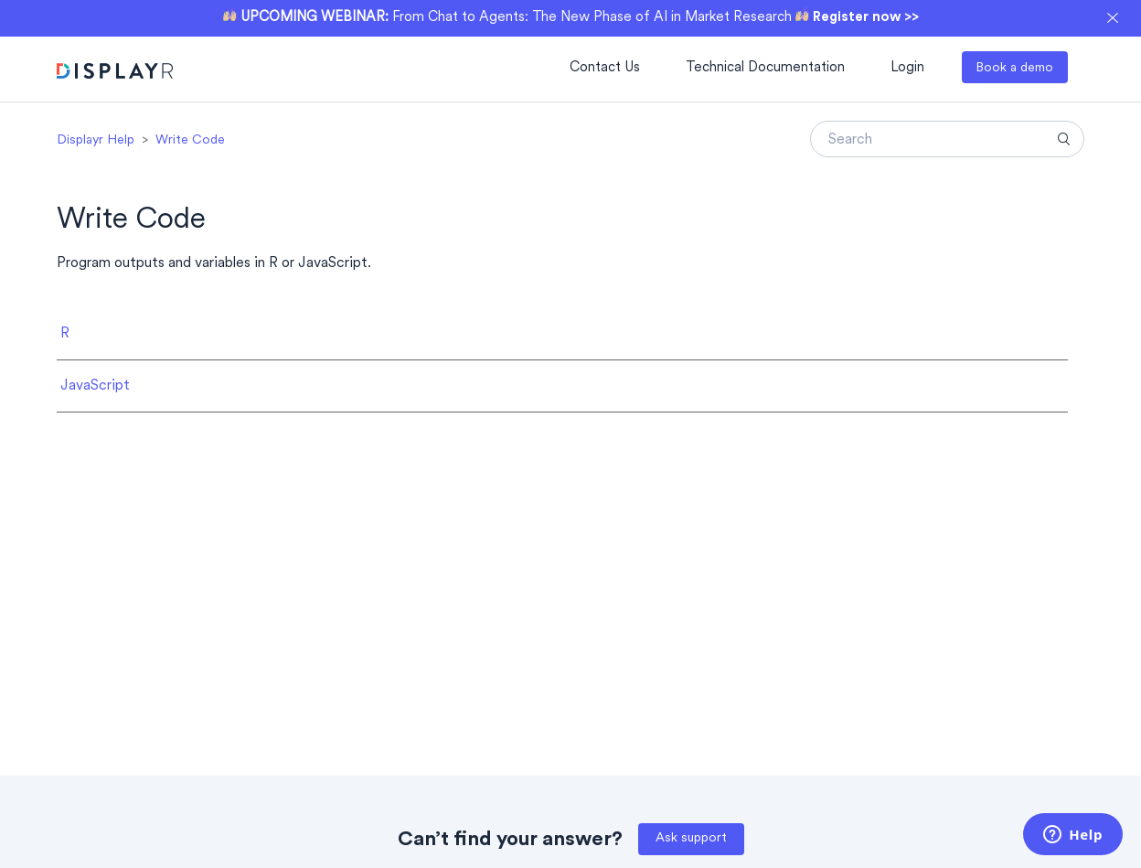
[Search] (947, 139)
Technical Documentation (765, 68)
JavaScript (95, 386)
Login (907, 68)
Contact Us (605, 68)
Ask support (691, 838)
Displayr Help (95, 140)
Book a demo (1014, 68)
